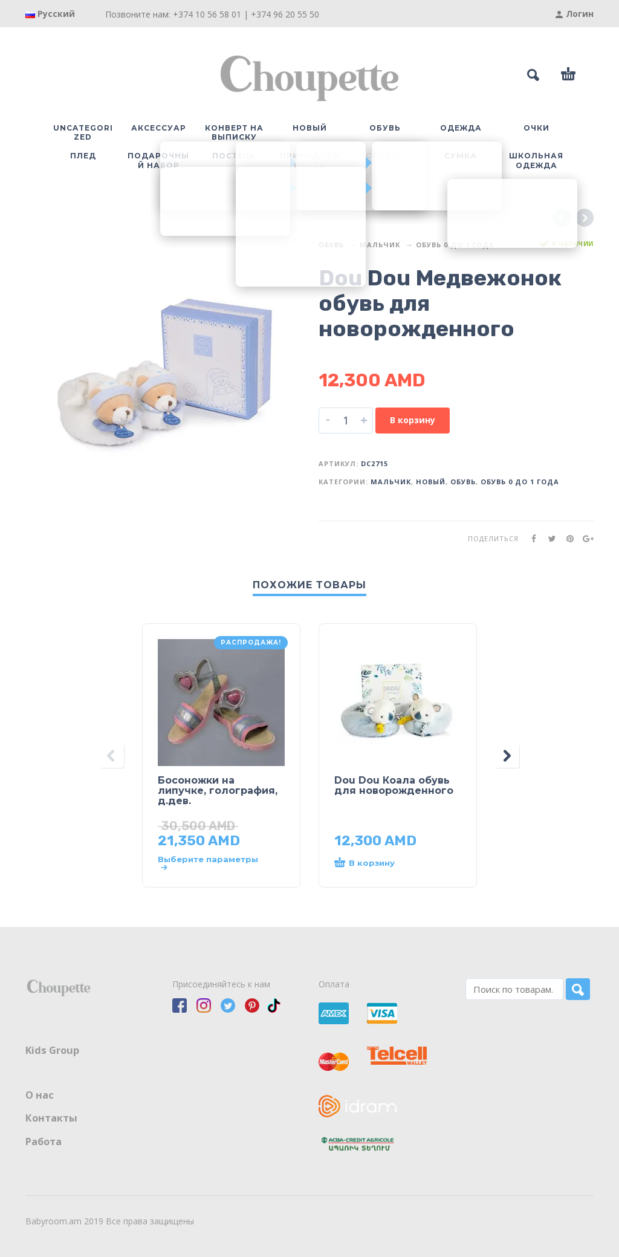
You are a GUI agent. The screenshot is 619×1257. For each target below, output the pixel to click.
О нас (39, 1095)
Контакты (51, 1118)
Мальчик (380, 244)
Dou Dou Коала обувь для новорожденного (393, 785)
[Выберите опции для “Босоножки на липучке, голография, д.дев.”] (209, 863)
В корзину (412, 420)
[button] (386, 863)
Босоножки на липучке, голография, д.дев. (217, 791)
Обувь (331, 244)
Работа (43, 1141)
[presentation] (112, 755)
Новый (431, 481)
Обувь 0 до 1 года (455, 244)
